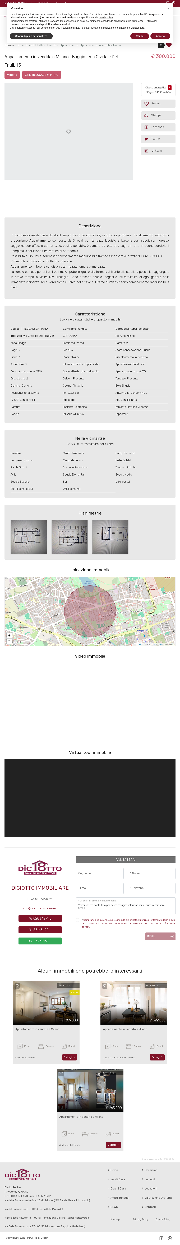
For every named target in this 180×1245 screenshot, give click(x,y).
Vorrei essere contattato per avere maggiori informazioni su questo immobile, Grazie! (126, 906)
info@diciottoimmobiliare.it (40, 908)
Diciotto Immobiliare (40, 888)
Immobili (148, 1179)
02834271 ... (40, 918)
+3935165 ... (40, 941)
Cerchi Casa (116, 1188)
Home (112, 1170)
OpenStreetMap (157, 644)
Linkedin (153, 150)
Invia (151, 936)
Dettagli (69, 1057)
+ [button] (9, 636)
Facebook (154, 127)
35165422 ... (40, 930)
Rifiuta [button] (140, 36)
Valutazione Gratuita (156, 1197)
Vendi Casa (116, 1179)
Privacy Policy (140, 1219)
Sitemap (115, 1219)
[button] (168, 8)
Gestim (44, 1238)
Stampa (152, 115)
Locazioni (149, 1188)
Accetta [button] (160, 36)
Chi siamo (149, 1170)
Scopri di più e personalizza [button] (31, 36)
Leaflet (139, 644)
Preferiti (160, 103)
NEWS (112, 1207)
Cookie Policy (162, 1219)
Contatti (148, 1207)
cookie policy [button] (106, 17)
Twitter (152, 139)
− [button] (9, 641)
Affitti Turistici (118, 1197)
